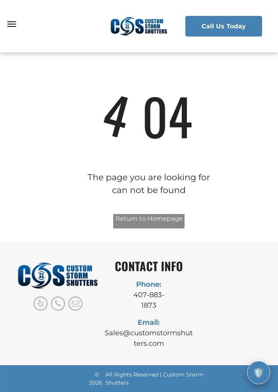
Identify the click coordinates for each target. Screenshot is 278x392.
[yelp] (40, 304)
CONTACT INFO (149, 266)
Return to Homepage (149, 218)
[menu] (11, 24)
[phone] (58, 304)
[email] (75, 304)
